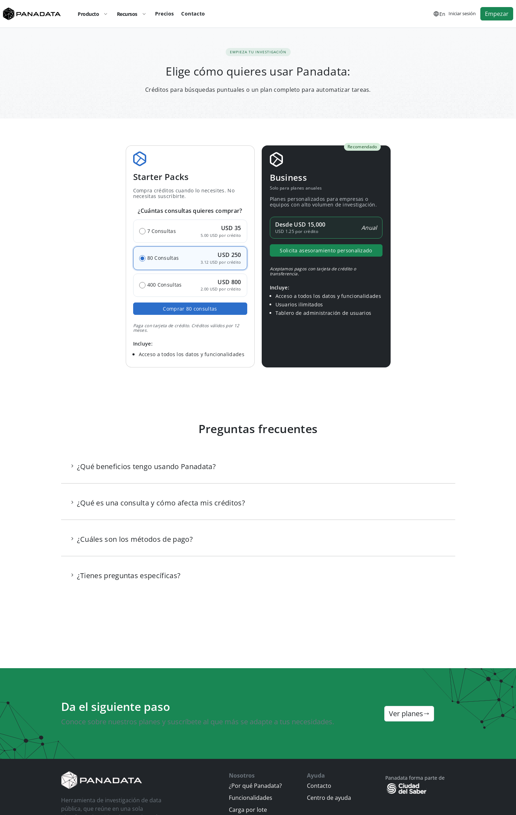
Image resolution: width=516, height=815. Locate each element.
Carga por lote (248, 810)
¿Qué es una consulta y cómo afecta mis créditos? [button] (161, 503)
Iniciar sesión (462, 13)
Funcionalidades (250, 798)
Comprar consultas (190, 308)
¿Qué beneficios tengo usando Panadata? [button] (146, 466)
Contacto (193, 13)
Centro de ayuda (329, 798)
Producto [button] (94, 14)
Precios (164, 13)
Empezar (497, 14)
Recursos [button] (133, 14)
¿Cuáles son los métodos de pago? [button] (135, 539)
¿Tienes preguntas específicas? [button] (129, 575)
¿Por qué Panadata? (255, 786)
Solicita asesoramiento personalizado (326, 250)
